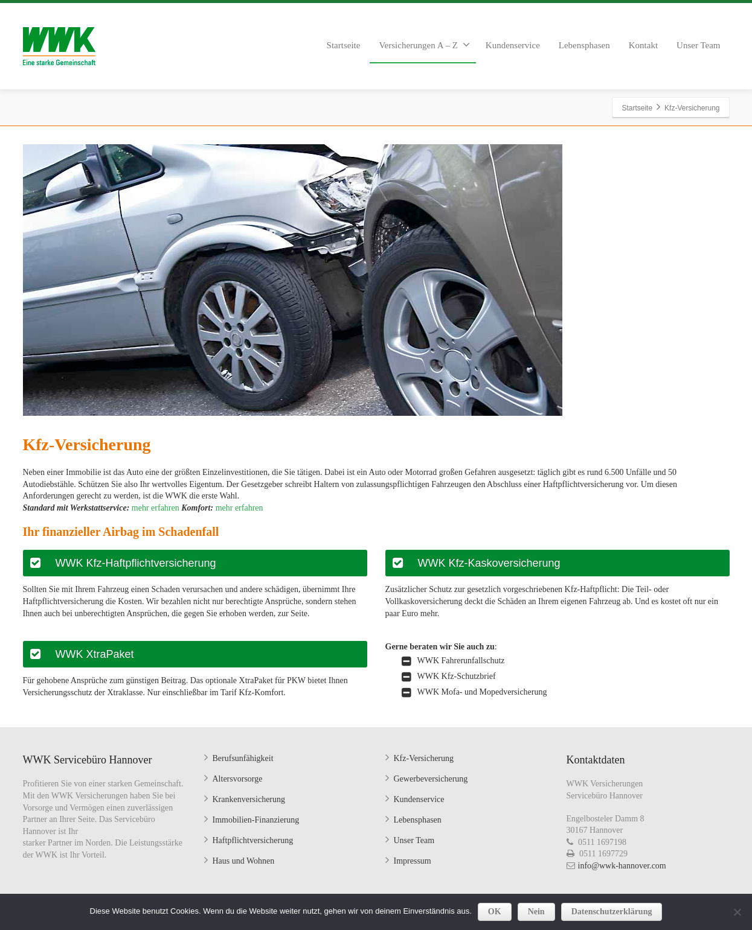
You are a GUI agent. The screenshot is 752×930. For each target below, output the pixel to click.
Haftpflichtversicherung (253, 840)
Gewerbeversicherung (431, 778)
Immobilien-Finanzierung (256, 819)
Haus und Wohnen (244, 860)
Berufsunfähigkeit (243, 758)
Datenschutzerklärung (611, 911)
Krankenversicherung (249, 799)
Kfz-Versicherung (424, 758)
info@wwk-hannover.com (622, 865)
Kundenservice (513, 45)
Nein (536, 911)
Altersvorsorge (238, 778)
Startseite (344, 45)
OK (494, 911)
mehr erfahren (154, 507)
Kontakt (643, 45)
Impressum (412, 860)
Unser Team (698, 45)
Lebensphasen (584, 45)
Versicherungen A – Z (424, 44)
